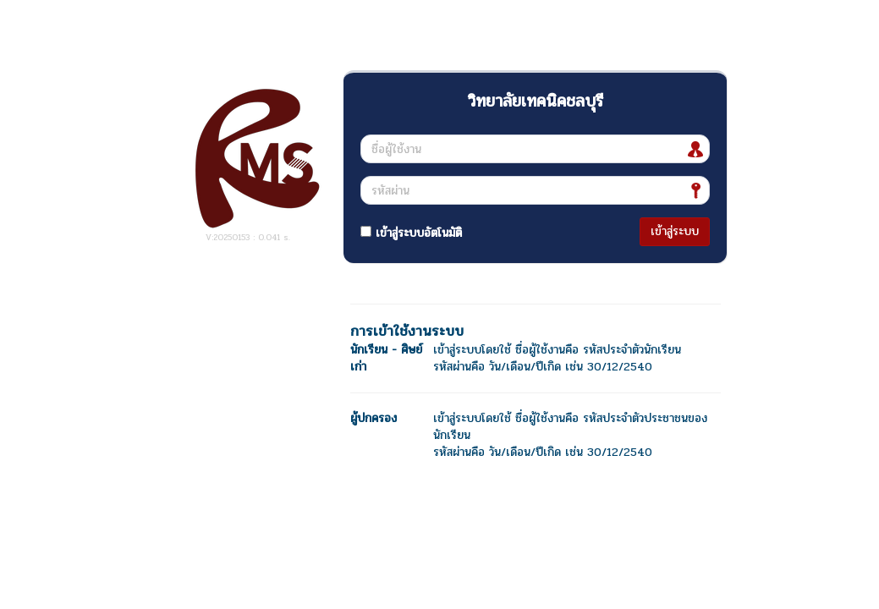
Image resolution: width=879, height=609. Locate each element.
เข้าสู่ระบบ (675, 231)
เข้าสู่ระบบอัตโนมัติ (411, 233)
